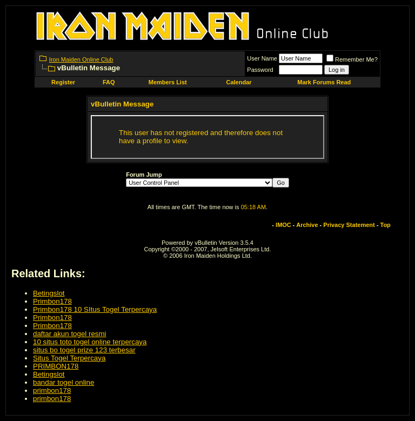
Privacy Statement (348, 225)
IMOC (283, 225)
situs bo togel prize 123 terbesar (84, 350)
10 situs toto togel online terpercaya (89, 342)
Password (260, 69)
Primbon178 (52, 301)
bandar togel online (63, 382)
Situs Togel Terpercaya (69, 358)
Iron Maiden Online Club (81, 59)
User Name (262, 58)
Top (385, 225)
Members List (168, 82)
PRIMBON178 (55, 366)
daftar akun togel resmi (69, 334)
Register (63, 82)
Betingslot (49, 293)
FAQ (109, 82)
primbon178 (52, 390)
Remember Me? (352, 59)
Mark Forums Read (324, 82)
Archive (307, 225)
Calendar (238, 82)
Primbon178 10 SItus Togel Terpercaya (95, 309)
